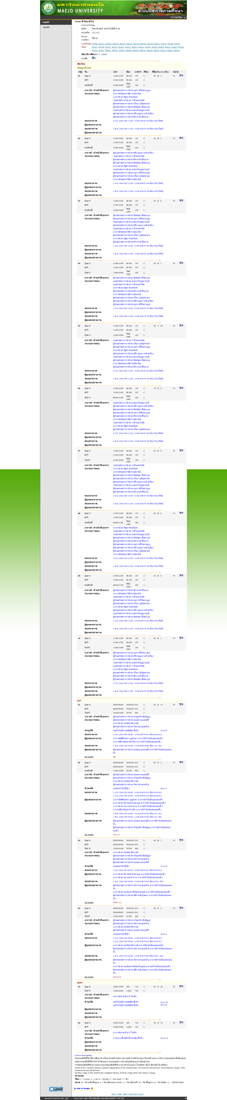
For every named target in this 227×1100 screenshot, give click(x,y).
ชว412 (134, 47)
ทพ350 (136, 50)
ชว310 (177, 44)
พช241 (143, 50)
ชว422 (167, 47)
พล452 (170, 50)
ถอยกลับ (46, 27)
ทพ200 (129, 50)
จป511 (157, 44)
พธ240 (150, 50)
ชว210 (164, 44)
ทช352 (122, 50)
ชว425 (95, 50)
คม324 (129, 44)
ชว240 (170, 44)
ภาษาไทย (177, 17)
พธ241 (156, 50)
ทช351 (115, 50)
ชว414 (148, 47)
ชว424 (181, 47)
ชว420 (154, 47)
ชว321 (95, 47)
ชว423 (174, 47)
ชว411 (128, 47)
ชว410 (121, 47)
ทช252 (108, 50)
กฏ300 (95, 44)
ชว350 (101, 47)
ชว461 (101, 50)
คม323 (102, 44)
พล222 (163, 50)
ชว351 (108, 47)
